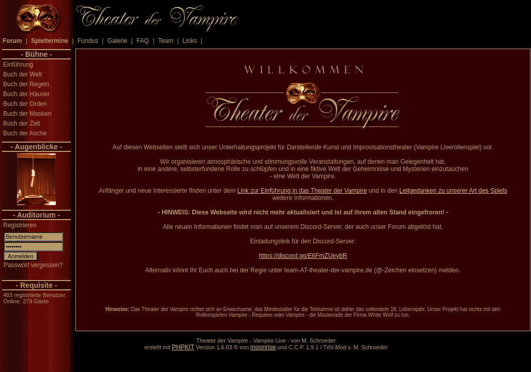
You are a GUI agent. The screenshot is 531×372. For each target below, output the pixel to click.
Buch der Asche (24, 133)
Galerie (117, 40)
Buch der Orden (25, 103)
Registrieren (20, 225)
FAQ (142, 40)
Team (165, 40)
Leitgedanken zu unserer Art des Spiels (453, 190)
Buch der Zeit (21, 123)
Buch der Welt (22, 74)
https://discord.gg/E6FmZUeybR (303, 255)
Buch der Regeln (26, 84)
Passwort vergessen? (33, 265)
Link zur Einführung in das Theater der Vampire (302, 190)
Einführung (18, 64)
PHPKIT (183, 347)
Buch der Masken (27, 113)
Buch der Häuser (26, 94)
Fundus (87, 40)
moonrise (263, 347)
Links (189, 40)
